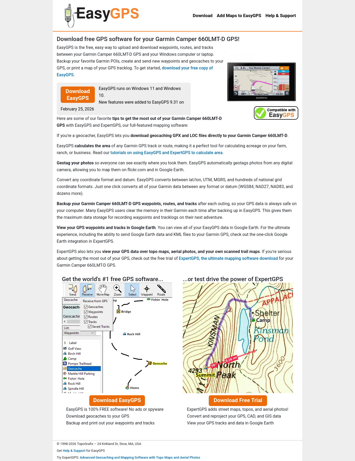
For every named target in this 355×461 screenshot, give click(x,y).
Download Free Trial (237, 400)
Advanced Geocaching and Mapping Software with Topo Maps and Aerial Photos (140, 457)
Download (202, 15)
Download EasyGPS (78, 94)
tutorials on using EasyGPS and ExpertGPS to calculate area (166, 152)
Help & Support (74, 451)
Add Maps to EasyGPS (239, 15)
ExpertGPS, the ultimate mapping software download (228, 258)
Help (280, 15)
